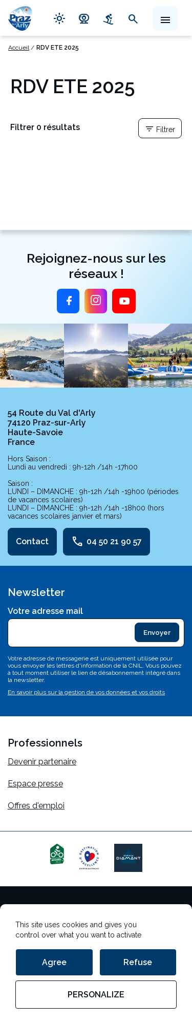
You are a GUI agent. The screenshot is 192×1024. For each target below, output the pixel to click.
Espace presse (35, 783)
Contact (32, 541)
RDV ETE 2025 (57, 47)
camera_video (84, 18)
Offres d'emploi (36, 805)
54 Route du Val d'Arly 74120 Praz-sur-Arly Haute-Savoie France (52, 427)
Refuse (137, 962)
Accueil (18, 47)
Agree (54, 962)
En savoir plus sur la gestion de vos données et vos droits (86, 692)
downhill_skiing (108, 18)
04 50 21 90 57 (106, 542)
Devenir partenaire (42, 761)
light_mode (59, 18)
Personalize (96, 994)
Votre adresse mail (45, 611)
